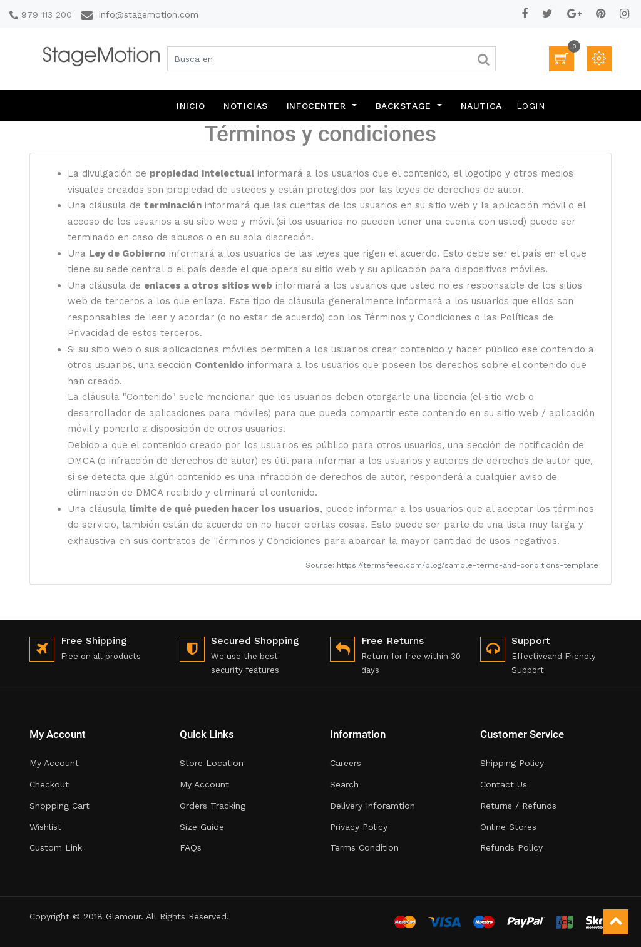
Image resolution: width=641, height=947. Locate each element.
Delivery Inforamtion (372, 806)
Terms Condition (364, 847)
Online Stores (508, 827)
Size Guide (202, 827)
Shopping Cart (59, 806)
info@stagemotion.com (148, 14)
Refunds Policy (511, 847)
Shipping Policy (512, 763)
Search (344, 784)
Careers (345, 763)
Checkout (49, 784)
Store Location (212, 763)
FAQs (191, 847)
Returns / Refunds (518, 806)
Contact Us (503, 784)
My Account (54, 763)
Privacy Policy (358, 827)
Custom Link (55, 847)
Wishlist (45, 827)
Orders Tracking (212, 806)
